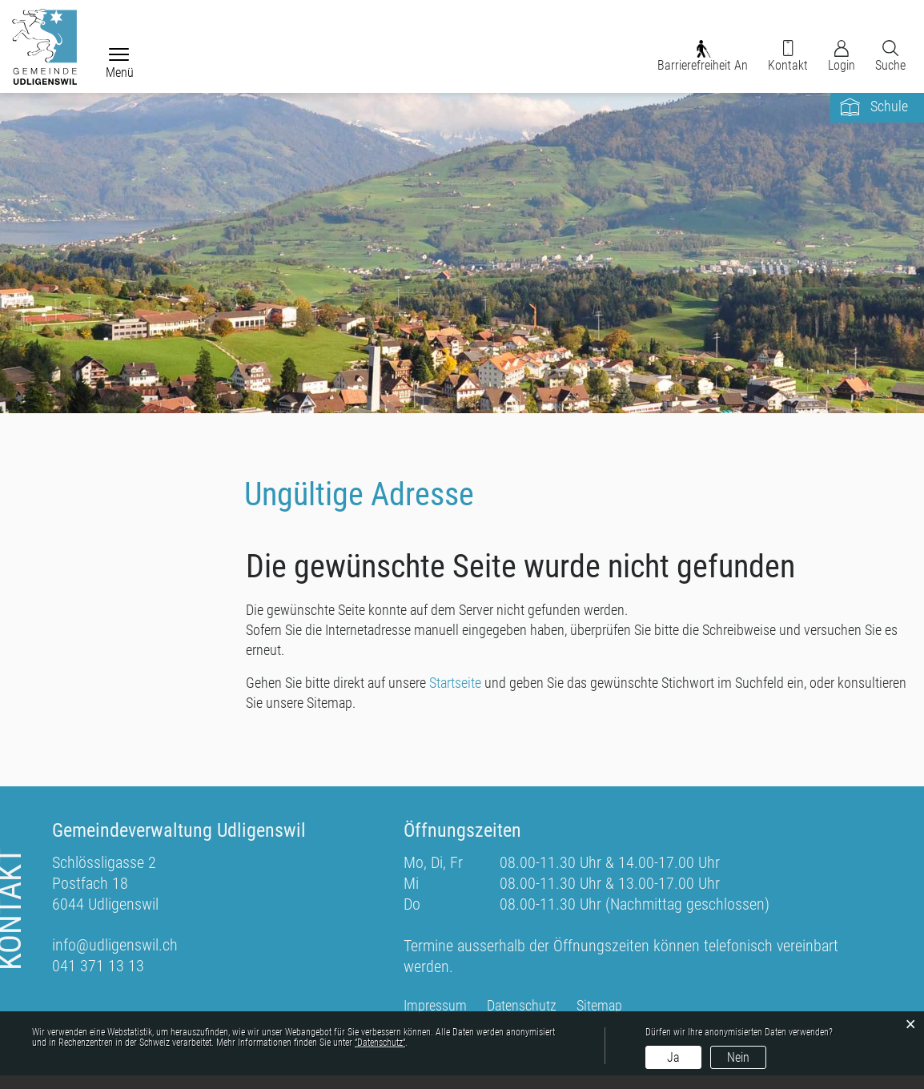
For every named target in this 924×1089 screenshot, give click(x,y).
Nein (738, 1057)
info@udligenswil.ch (115, 958)
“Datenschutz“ (380, 1042)
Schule (889, 115)
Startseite (455, 694)
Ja (673, 1057)
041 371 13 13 (98, 979)
